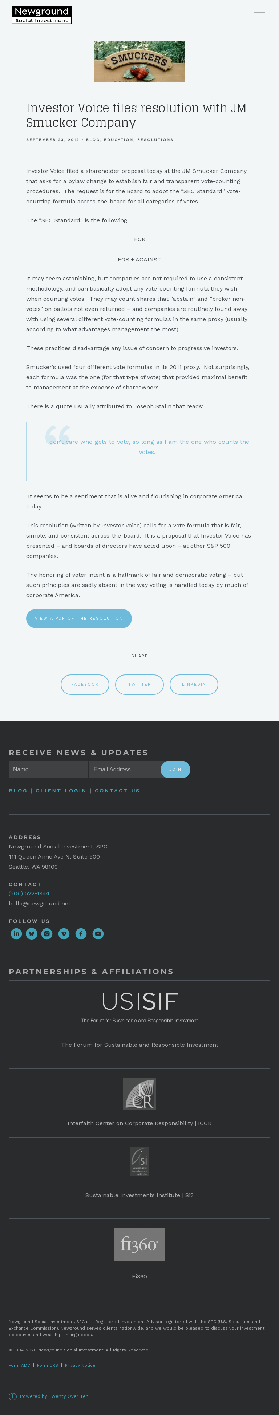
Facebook (85, 684)
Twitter (139, 684)
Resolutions (155, 139)
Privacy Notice (80, 1365)
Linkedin (194, 684)
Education (118, 139)
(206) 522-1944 (29, 893)
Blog (93, 139)
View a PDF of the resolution (79, 618)
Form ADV (19, 1365)
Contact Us (117, 791)
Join (175, 769)
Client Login (61, 791)
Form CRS (47, 1365)
